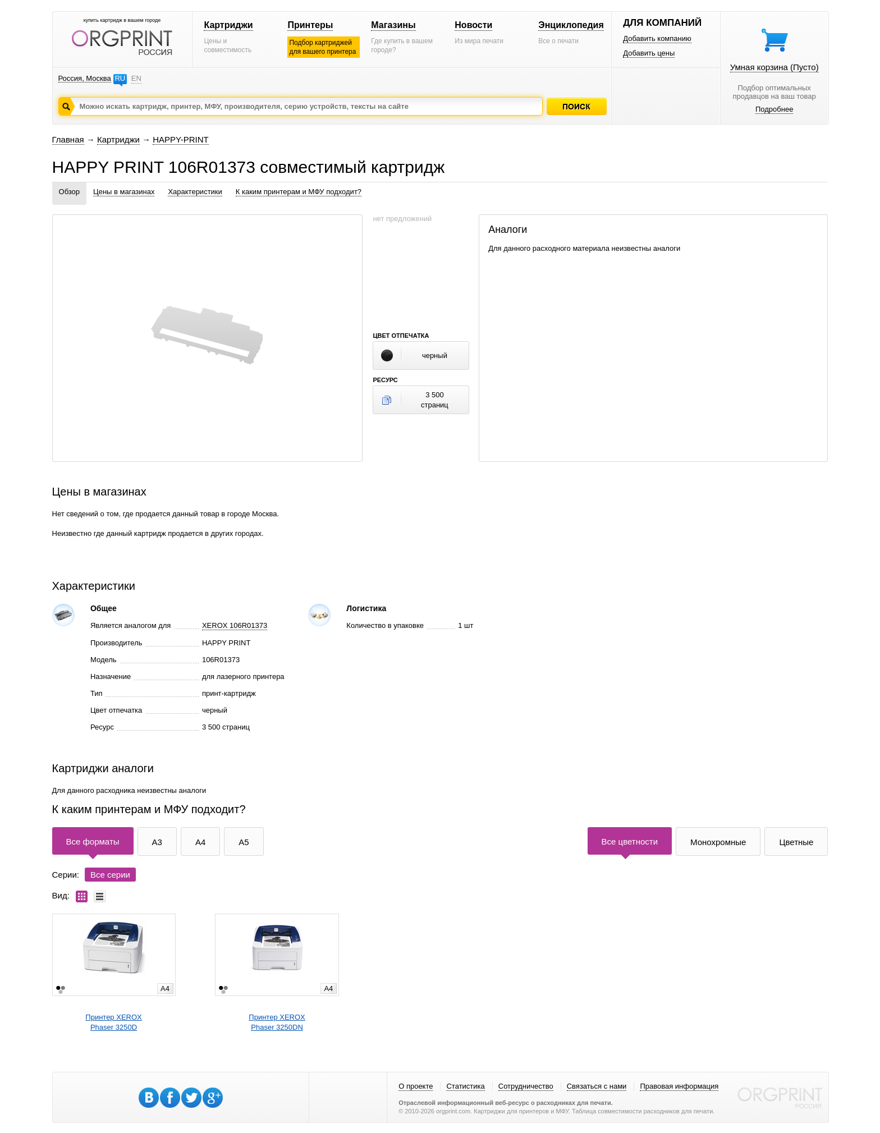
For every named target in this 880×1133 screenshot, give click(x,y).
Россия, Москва (84, 78)
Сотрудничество (525, 1086)
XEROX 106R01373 (234, 625)
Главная (68, 139)
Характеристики (195, 191)
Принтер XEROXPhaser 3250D (113, 1022)
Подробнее (774, 109)
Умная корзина (774, 67)
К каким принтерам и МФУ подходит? (298, 191)
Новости (473, 25)
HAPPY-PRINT (180, 139)
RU (119, 78)
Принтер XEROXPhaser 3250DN (277, 1022)
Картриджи (228, 25)
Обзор (69, 191)
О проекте (415, 1086)
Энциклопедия (571, 25)
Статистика (465, 1086)
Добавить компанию (657, 38)
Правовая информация (679, 1086)
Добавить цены (649, 53)
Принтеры (310, 25)
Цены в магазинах (123, 191)
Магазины (393, 25)
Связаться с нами (597, 1086)
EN (136, 78)
